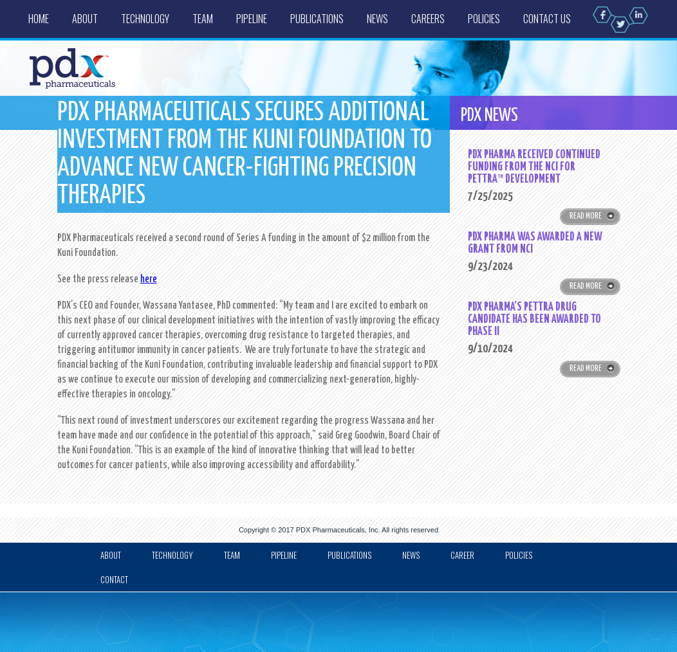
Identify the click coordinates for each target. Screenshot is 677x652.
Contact (114, 579)
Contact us (547, 18)
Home (38, 18)
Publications (317, 18)
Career (462, 554)
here (148, 279)
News (377, 18)
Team (202, 18)
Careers (428, 18)
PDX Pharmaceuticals (330, 530)
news (411, 554)
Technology (145, 18)
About (85, 18)
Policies (484, 18)
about (110, 554)
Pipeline (251, 18)
